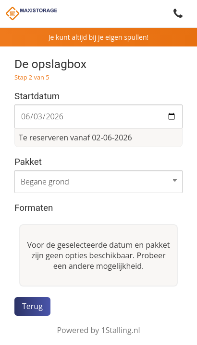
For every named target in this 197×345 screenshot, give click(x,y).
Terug (32, 306)
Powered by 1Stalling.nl (98, 330)
